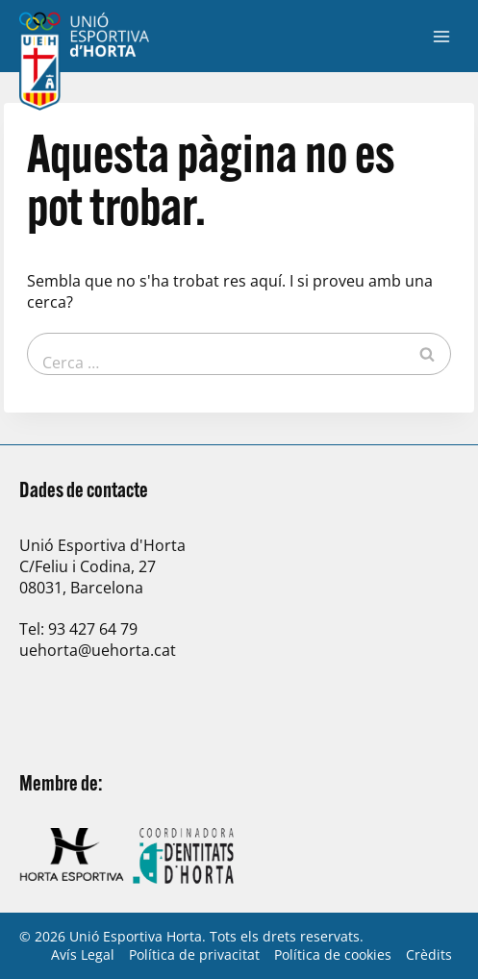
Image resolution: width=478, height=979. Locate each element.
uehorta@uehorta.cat (97, 650)
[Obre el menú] (441, 36)
